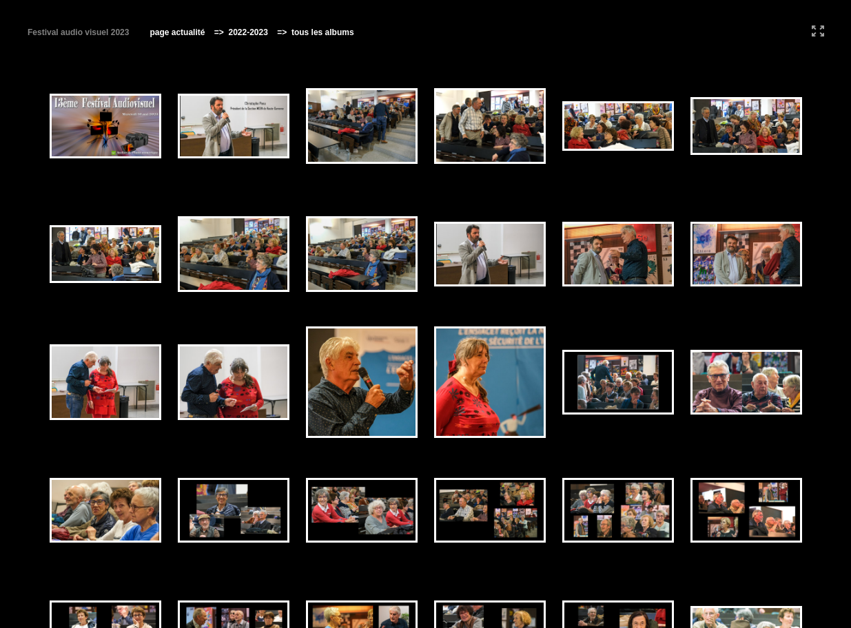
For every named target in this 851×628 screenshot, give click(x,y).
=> (220, 32)
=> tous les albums (311, 32)
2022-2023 (247, 32)
